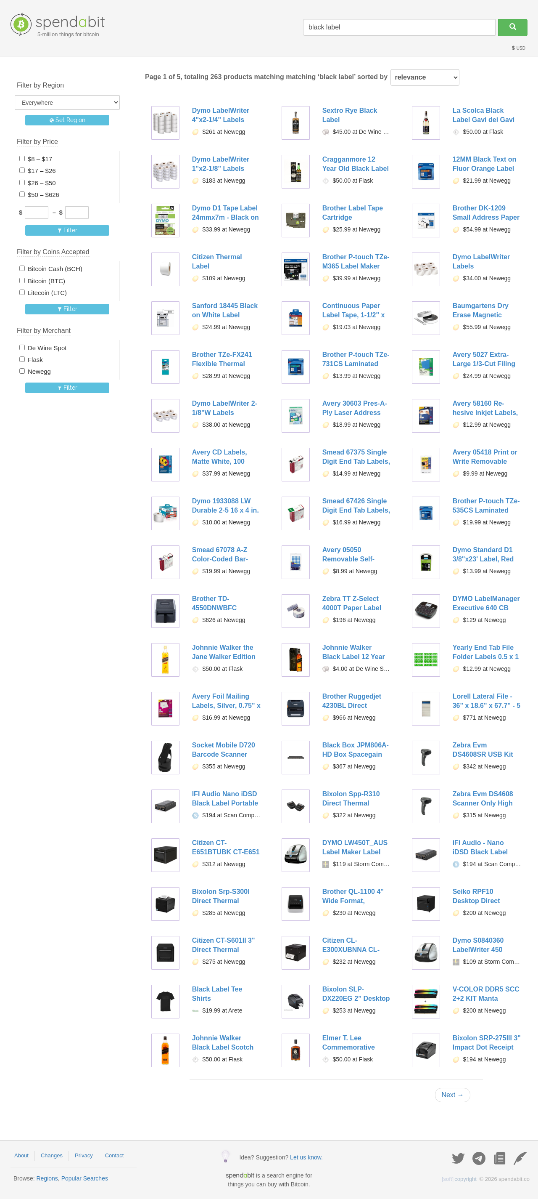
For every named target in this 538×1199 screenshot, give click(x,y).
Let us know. (306, 1157)
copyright (459, 1179)
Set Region (67, 120)
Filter (67, 230)
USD (518, 48)
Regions (47, 1178)
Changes (52, 1155)
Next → (452, 1094)
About (21, 1155)
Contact (114, 1155)
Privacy (84, 1155)
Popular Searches (84, 1178)
